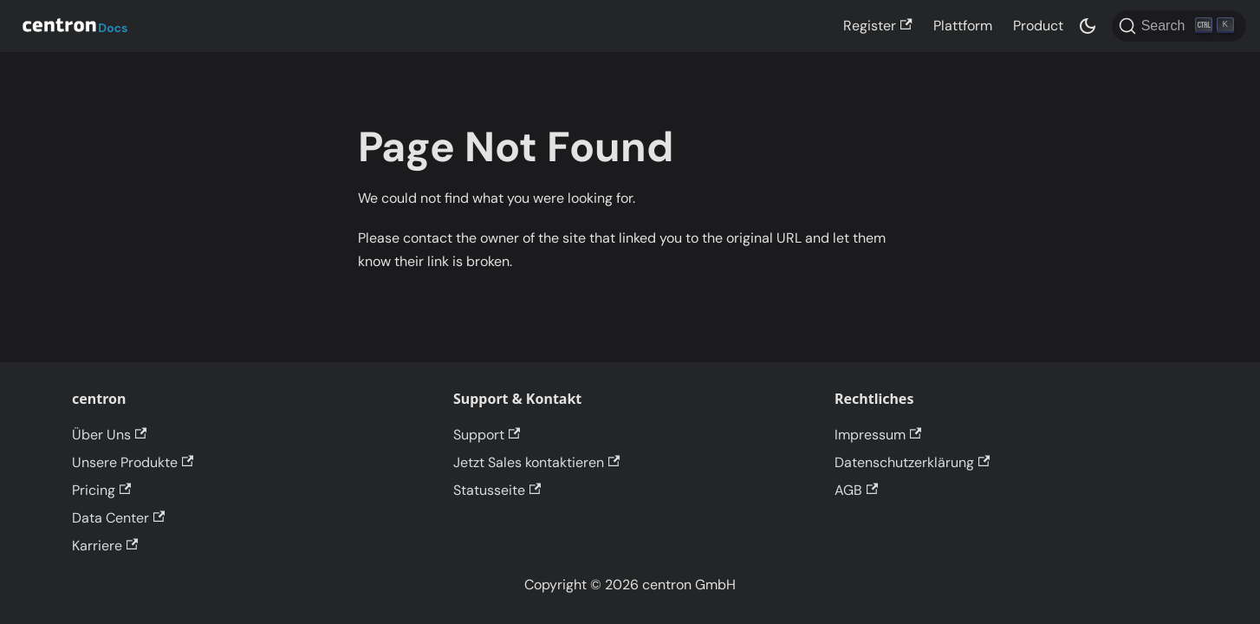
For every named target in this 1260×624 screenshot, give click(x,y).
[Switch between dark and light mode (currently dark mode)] (1087, 26)
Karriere (105, 545)
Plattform (962, 25)
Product (1038, 25)
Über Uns (109, 435)
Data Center (118, 518)
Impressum (878, 435)
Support (486, 435)
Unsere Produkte (132, 462)
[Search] (1179, 26)
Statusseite (497, 490)
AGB (856, 490)
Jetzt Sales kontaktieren (536, 462)
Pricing (101, 490)
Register (877, 25)
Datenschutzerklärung (912, 462)
